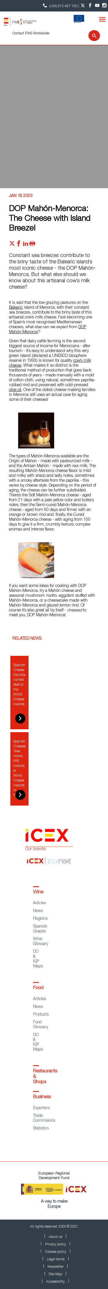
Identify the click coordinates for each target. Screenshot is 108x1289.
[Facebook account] (90, 5)
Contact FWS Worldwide (30, 33)
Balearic (16, 308)
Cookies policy (55, 1252)
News (38, 911)
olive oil (15, 390)
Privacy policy (55, 1244)
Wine (38, 892)
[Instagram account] (104, 5)
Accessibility (55, 1282)
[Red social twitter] (12, 245)
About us (55, 1237)
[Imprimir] (32, 245)
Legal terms (55, 1259)
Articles (39, 903)
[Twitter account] (82, 5)
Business (42, 1097)
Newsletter (56, 1267)
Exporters (41, 1108)
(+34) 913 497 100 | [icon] (60, 5)
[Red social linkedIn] (26, 245)
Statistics (41, 1129)
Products (41, 1015)
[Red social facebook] (19, 245)
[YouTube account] (97, 5)
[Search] (90, 35)
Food (38, 988)
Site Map (55, 1274)
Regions (40, 919)
